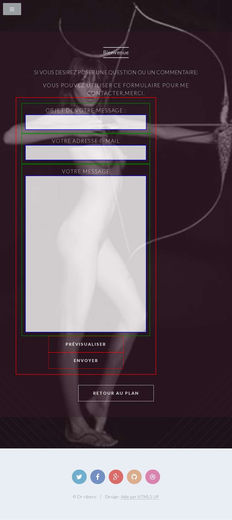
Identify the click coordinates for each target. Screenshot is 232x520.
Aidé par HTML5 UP (140, 496)
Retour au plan (116, 393)
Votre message (86, 250)
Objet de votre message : (86, 118)
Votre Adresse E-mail (86, 149)
